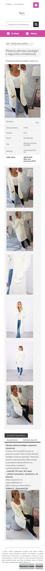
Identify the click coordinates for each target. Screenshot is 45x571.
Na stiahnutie (12, 439)
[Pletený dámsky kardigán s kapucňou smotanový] (22, 65)
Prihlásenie (9, 4)
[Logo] (22, 14)
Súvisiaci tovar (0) (30, 439)
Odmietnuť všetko (26, 566)
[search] (36, 24)
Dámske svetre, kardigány (19, 43)
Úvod (7, 43)
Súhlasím (39, 566)
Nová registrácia (19, 4)
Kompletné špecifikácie (16, 435)
